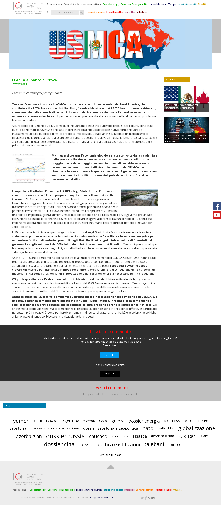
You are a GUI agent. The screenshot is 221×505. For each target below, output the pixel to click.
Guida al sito (70, 4)
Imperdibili (130, 12)
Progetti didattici (114, 12)
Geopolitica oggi (111, 4)
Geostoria (126, 4)
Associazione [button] (54, 4)
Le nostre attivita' (144, 489)
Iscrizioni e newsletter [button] (89, 4)
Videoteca (142, 12)
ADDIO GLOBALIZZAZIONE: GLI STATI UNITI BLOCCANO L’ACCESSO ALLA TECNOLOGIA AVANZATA (186, 138)
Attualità (202, 4)
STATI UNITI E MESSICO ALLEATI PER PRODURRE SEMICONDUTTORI (181, 107)
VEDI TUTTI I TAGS (110, 455)
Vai (81, 13)
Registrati (110, 373)
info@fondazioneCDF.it (101, 497)
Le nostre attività (96, 12)
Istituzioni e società (186, 4)
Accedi (109, 355)
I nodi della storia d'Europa (163, 4)
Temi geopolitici (140, 4)
